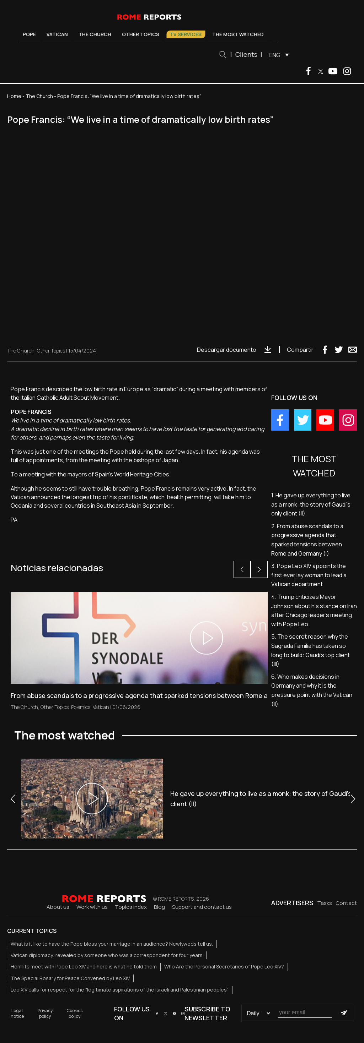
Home (14, 96)
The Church (97, 34)
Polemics (80, 707)
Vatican (59, 34)
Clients (248, 54)
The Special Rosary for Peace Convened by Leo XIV (70, 978)
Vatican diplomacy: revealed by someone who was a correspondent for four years (107, 955)
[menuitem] (279, 55)
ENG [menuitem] (277, 55)
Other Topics (143, 34)
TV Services (188, 34)
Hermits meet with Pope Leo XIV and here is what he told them (84, 966)
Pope (31, 34)
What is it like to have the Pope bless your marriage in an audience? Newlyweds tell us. (112, 943)
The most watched (240, 34)
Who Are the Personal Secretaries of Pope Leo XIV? (224, 966)
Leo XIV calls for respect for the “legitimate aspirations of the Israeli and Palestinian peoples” (120, 989)
